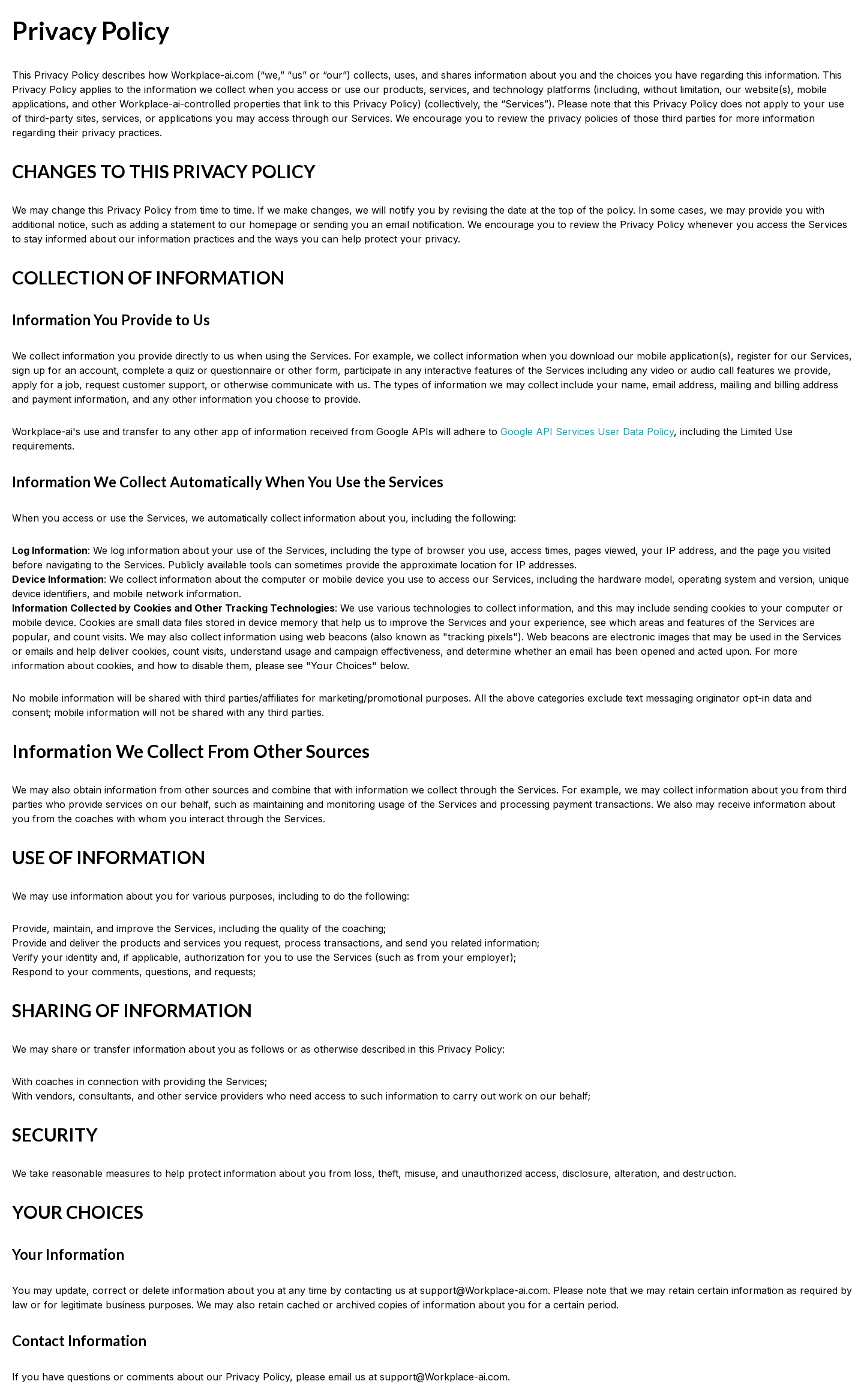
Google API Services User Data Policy (587, 432)
